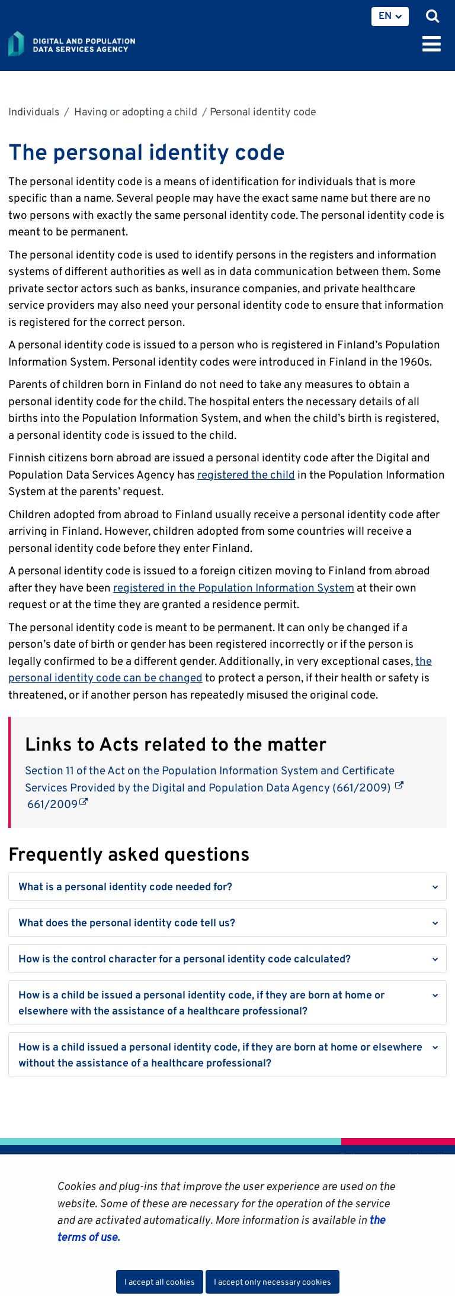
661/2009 (56, 804)
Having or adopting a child (134, 111)
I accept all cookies (159, 1281)
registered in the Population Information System (233, 587)
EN (385, 15)
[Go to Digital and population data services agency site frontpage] (98, 41)
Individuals (33, 111)
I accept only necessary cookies (272, 1281)
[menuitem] (390, 16)
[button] (227, 886)
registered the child (246, 474)
